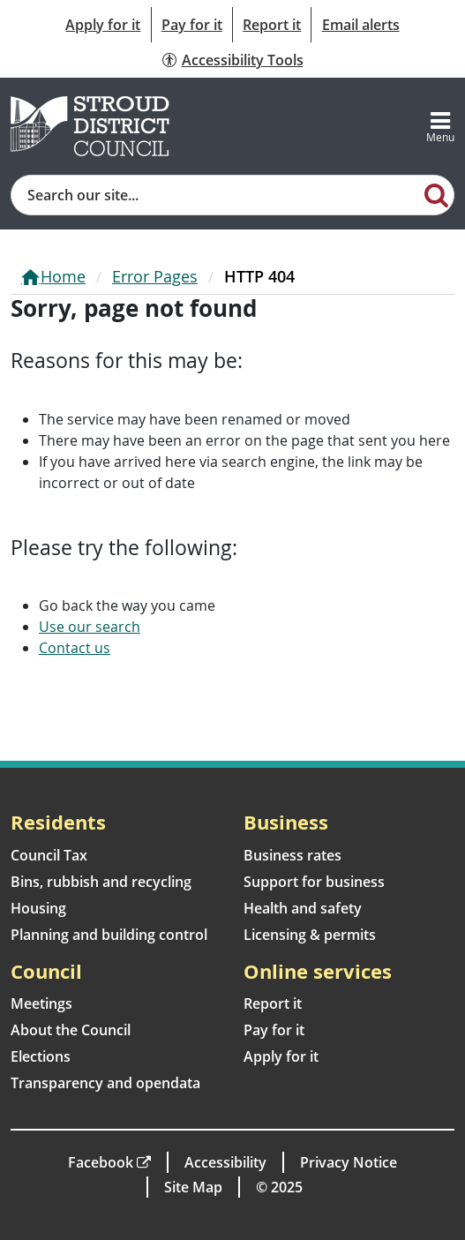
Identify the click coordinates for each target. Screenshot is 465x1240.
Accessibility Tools (243, 60)
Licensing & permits (310, 934)
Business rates (292, 855)
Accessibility (225, 1162)
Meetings (41, 1003)
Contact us (74, 648)
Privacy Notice (348, 1162)
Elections (41, 1056)
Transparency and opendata (105, 1083)
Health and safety (303, 908)
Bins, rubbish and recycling (101, 881)
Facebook (100, 1162)
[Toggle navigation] (440, 126)
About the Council (71, 1030)
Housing (38, 908)
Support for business (314, 881)
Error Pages (155, 276)
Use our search (89, 626)
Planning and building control (109, 934)
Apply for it (102, 24)
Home (63, 276)
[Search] (436, 194)
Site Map (193, 1187)
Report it (272, 24)
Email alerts (361, 24)
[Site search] (215, 195)
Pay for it (191, 24)
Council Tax (49, 855)
